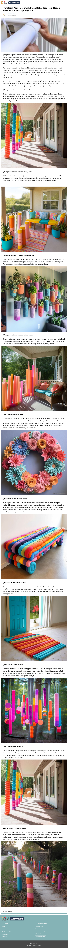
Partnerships (5, 934)
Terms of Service (39, 926)
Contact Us (4, 936)
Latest (3, 926)
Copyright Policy (38, 933)
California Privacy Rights (40, 931)
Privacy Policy (38, 929)
